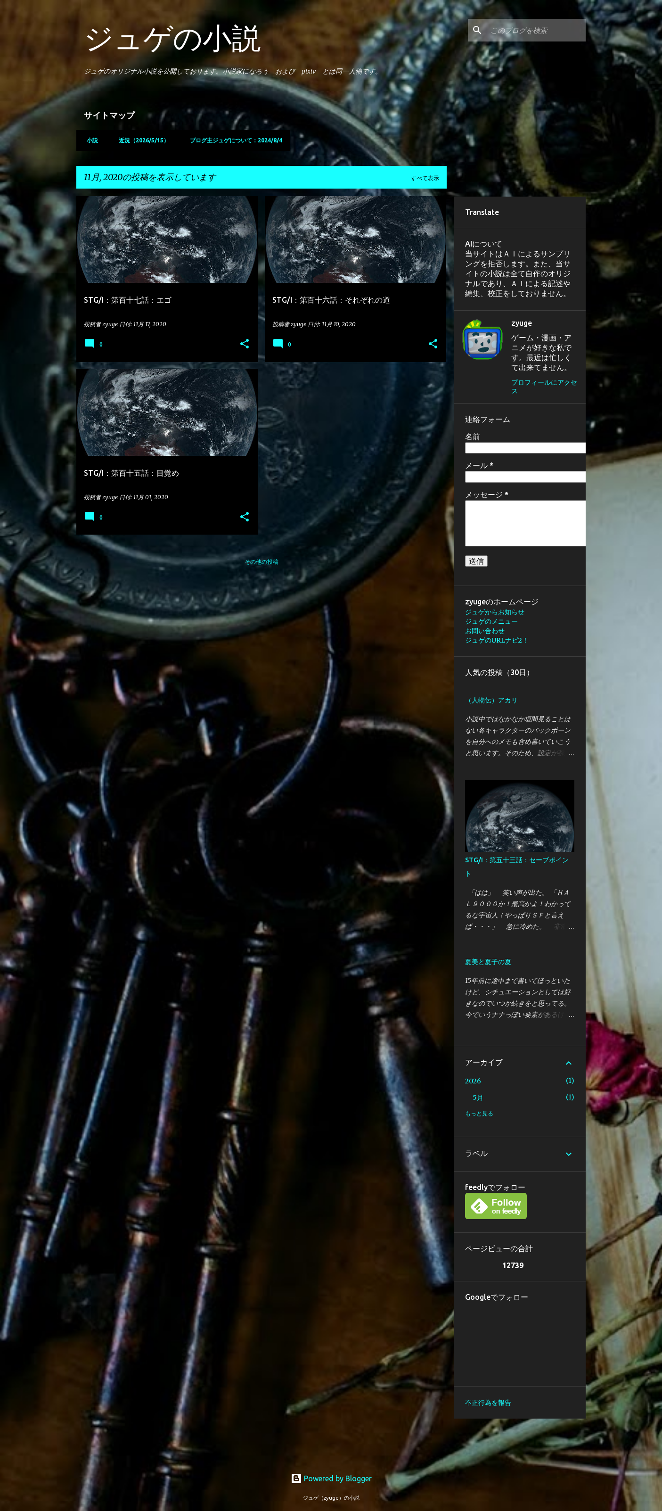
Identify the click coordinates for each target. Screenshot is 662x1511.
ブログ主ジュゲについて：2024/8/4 (233, 140)
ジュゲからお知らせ (494, 612)
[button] (244, 344)
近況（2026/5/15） (141, 140)
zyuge (521, 323)
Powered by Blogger (331, 1478)
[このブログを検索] (536, 30)
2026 (473, 1081)
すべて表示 (425, 178)
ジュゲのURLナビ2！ (497, 640)
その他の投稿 (261, 562)
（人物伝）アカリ (491, 700)
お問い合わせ (485, 631)
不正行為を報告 (488, 1402)
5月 (478, 1097)
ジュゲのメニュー (491, 621)
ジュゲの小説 (172, 37)
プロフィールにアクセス (544, 387)
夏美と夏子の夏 (488, 962)
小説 (89, 140)
